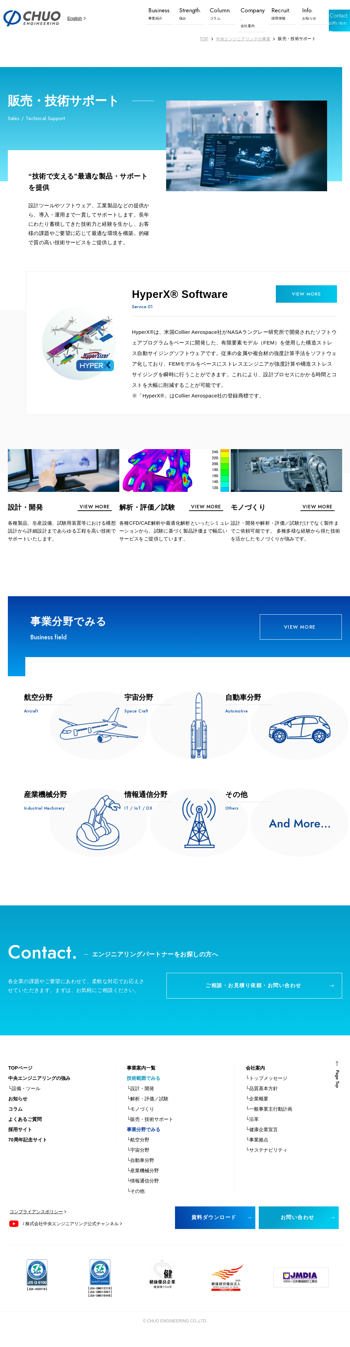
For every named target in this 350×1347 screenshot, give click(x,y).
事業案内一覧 (141, 1077)
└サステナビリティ (266, 1159)
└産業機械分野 (143, 1180)
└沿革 (252, 1129)
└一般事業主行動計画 (269, 1118)
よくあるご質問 (25, 1129)
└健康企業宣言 (262, 1139)
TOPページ (20, 1077)
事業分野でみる (143, 1139)
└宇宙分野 (138, 1159)
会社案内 (255, 1077)
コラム (15, 1118)
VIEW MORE (301, 629)
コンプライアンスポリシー (36, 1221)
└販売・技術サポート (150, 1129)
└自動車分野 (140, 1170)
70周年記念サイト (27, 1149)
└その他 (136, 1200)
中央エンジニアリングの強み (39, 1087)
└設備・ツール (24, 1098)
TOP (204, 39)
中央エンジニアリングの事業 (243, 39)
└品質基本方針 (262, 1098)
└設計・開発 (140, 1098)
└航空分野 (138, 1149)
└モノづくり (140, 1118)
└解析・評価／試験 (148, 1108)
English (74, 18)
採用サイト (20, 1139)
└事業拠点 (257, 1149)
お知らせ (17, 1108)
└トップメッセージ (266, 1087)
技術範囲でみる (143, 1087)
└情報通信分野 (143, 1190)
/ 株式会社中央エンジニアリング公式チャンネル (71, 1233)
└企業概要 (257, 1108)
